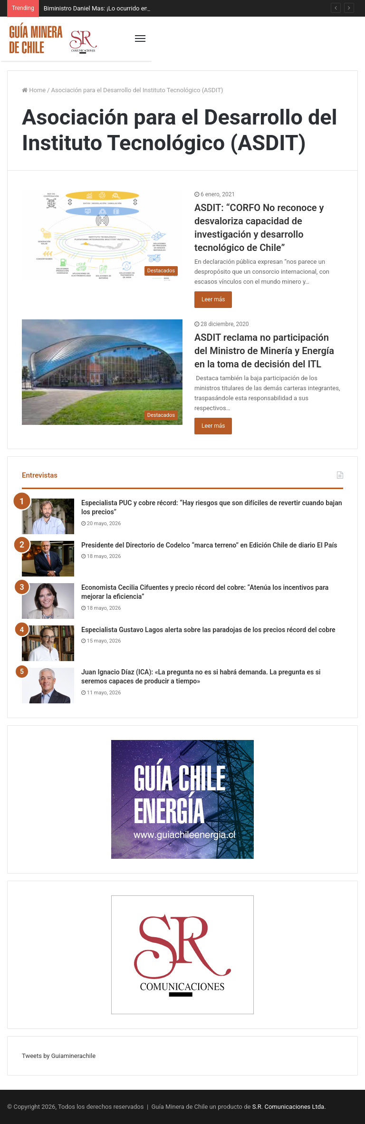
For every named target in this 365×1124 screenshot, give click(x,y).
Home (34, 90)
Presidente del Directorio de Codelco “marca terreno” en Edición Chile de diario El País (209, 545)
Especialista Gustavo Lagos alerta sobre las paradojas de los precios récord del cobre (208, 630)
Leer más (213, 299)
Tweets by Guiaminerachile (59, 1055)
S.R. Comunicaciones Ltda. (289, 1106)
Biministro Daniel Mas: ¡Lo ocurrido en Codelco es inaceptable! (129, 8)
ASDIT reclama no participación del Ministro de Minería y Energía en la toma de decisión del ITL (264, 351)
